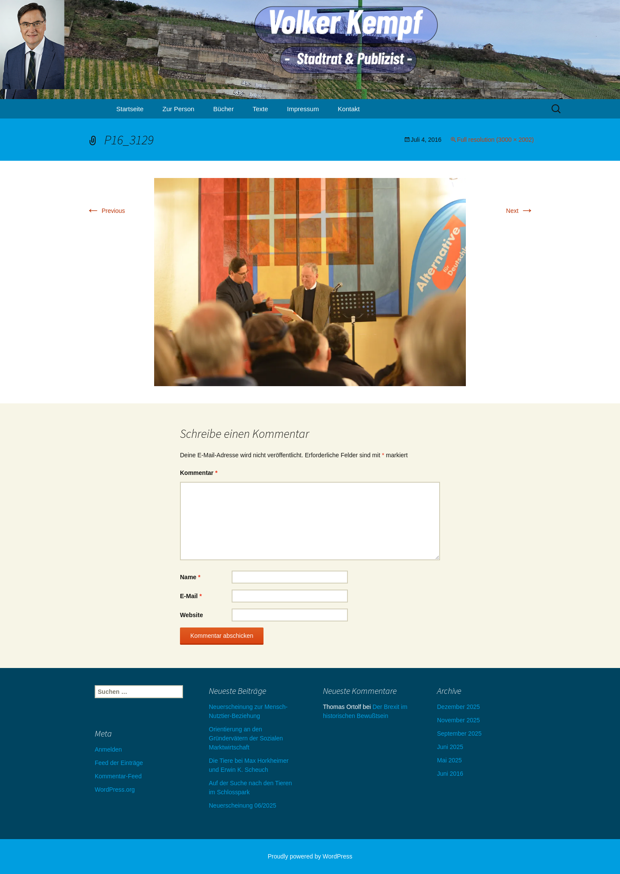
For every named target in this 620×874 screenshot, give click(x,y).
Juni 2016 (450, 773)
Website (191, 615)
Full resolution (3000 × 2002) (495, 139)
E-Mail (191, 596)
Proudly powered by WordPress (310, 856)
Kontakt (349, 108)
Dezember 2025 (458, 706)
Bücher (223, 108)
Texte (260, 108)
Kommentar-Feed (118, 776)
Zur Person (178, 108)
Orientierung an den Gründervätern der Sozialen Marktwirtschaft (246, 738)
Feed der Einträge (119, 762)
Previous (105, 210)
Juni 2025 (450, 746)
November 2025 (458, 720)
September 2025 (459, 733)
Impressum (303, 108)
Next (520, 210)
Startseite (129, 108)
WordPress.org (115, 789)
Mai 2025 (449, 760)
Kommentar (198, 472)
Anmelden (108, 749)
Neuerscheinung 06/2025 (242, 805)
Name (190, 577)
